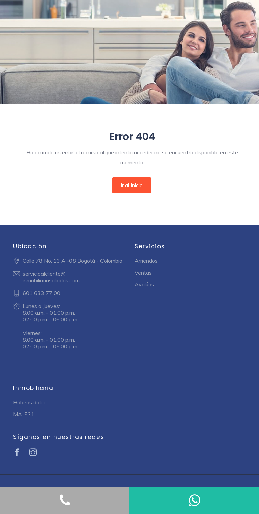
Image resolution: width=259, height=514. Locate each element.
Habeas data (29, 402)
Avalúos (144, 284)
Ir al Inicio (132, 185)
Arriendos (146, 260)
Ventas (143, 272)
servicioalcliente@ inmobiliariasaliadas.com (51, 277)
